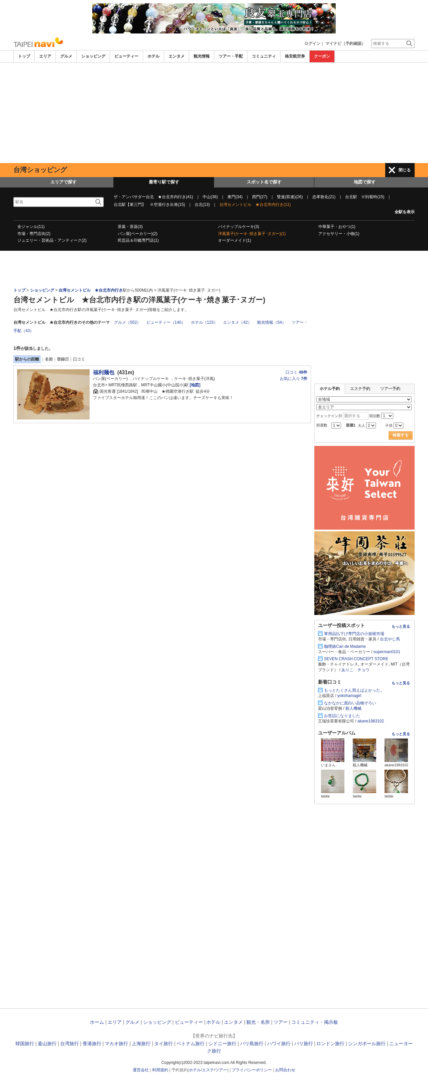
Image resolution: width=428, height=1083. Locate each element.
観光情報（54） (271, 322)
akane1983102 (370, 721)
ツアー (281, 1022)
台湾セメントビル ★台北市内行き (91, 290)
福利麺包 (103, 372)
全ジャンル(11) (30, 226)
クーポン (322, 56)
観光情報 (202, 56)
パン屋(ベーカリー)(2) (137, 233)
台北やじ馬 (390, 639)
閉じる (405, 170)
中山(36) (210, 197)
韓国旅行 (24, 1043)
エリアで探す (63, 181)
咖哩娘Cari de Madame (345, 646)
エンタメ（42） (237, 322)
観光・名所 (258, 1022)
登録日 (63, 359)
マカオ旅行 (116, 1043)
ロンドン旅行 (330, 1043)
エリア (45, 56)
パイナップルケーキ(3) (238, 226)
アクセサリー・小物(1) (338, 233)
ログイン (312, 43)
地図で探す (365, 181)
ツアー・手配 (231, 56)
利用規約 (160, 1070)
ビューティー (126, 56)
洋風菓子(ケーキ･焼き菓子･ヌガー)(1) (252, 233)
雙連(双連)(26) (290, 197)
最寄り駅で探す (164, 181)
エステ (208, 1070)
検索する (401, 435)
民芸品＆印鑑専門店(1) (138, 240)
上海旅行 (141, 1043)
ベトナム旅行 (191, 1043)
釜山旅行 (47, 1043)
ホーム (97, 1022)
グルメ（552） (127, 322)
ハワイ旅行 (279, 1043)
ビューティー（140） (165, 322)
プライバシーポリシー (252, 1070)
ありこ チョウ (355, 670)
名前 (49, 359)
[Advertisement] (214, 113)
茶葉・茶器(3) (130, 226)
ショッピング (93, 56)
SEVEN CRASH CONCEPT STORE (356, 658)
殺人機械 (353, 708)
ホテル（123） (204, 322)
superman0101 (386, 651)
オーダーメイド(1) (234, 240)
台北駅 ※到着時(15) (364, 197)
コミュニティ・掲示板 (314, 1022)
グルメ (66, 56)
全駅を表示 (405, 212)
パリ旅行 (303, 1043)
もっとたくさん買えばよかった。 (354, 690)
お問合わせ (285, 1070)
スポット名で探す (264, 181)
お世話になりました (342, 715)
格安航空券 (295, 56)
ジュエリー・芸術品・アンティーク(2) (52, 240)
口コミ (79, 359)
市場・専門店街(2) (33, 233)
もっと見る (401, 626)
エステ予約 (360, 388)
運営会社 (141, 1070)
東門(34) (234, 197)
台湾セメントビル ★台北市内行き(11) (255, 204)
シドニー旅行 (222, 1043)
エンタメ (177, 56)
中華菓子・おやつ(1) (336, 226)
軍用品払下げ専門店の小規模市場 (354, 633)
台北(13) (202, 204)
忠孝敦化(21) (323, 197)
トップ (24, 56)
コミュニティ (264, 56)
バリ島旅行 (251, 1043)
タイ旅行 (163, 1043)
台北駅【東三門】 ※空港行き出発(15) (149, 204)
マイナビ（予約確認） (345, 43)
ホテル (153, 56)
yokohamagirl (349, 695)
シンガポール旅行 (367, 1043)
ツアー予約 (390, 388)
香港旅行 (92, 1043)
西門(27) (259, 197)
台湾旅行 (69, 1043)
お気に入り (293, 378)
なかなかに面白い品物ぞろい (350, 703)
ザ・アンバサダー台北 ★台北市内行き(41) (153, 197)
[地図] (194, 385)
